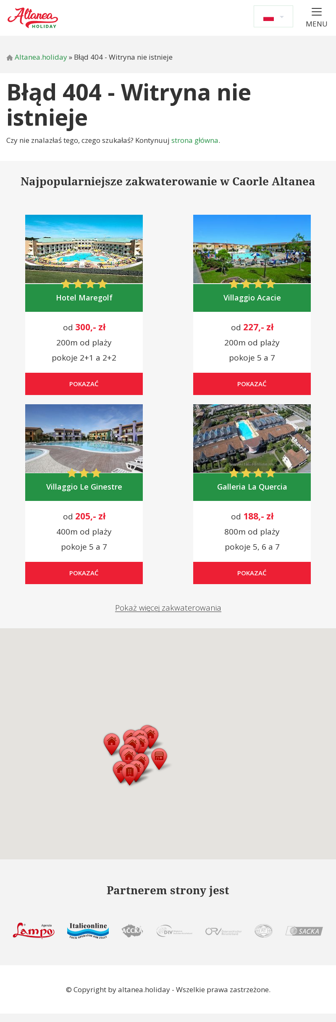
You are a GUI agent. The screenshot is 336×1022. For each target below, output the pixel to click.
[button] (131, 783)
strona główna (194, 140)
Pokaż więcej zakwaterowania (168, 614)
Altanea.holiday (36, 57)
